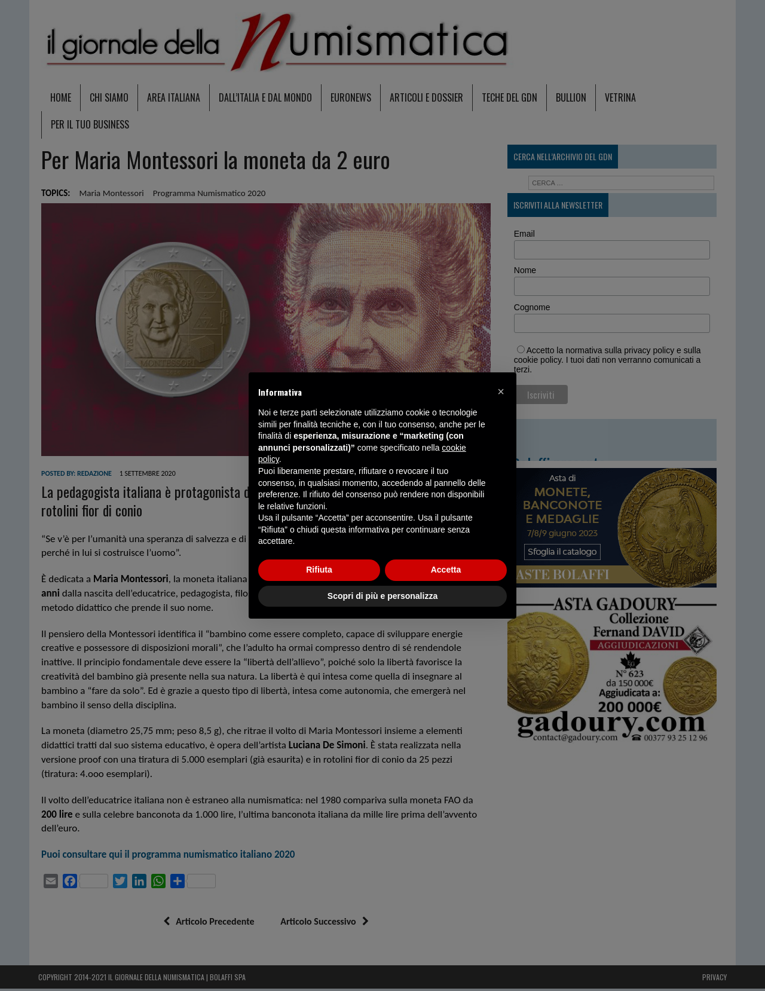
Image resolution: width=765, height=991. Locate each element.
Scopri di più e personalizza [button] (382, 596)
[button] (500, 391)
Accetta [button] (446, 569)
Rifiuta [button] (319, 569)
